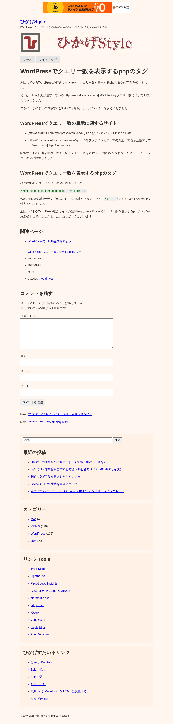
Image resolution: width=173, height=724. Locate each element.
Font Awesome (40, 634)
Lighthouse (38, 576)
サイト (24, 386)
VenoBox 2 (38, 619)
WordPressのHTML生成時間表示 (49, 241)
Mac (33, 519)
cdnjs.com (37, 605)
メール (26, 371)
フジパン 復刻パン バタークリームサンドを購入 (60, 414)
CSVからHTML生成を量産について (54, 484)
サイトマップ (48, 59)
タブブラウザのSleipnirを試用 (48, 422)
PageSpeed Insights (44, 583)
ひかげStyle (32, 21)
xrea (33, 540)
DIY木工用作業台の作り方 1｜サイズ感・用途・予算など (69, 462)
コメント (28, 315)
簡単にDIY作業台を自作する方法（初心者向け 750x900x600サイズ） (77, 469)
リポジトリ (38, 684)
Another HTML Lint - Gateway (50, 590)
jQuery (35, 612)
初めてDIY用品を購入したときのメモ (55, 476)
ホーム (27, 59)
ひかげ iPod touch (43, 662)
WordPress (46, 278)
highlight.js (38, 627)
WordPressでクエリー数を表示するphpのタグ (54, 251)
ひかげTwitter (39, 698)
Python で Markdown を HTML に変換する (59, 691)
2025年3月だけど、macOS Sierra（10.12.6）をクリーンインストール (77, 491)
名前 (25, 356)
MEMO (35, 526)
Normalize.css (40, 598)
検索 (117, 440)
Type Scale (38, 568)
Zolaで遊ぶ (38, 669)
